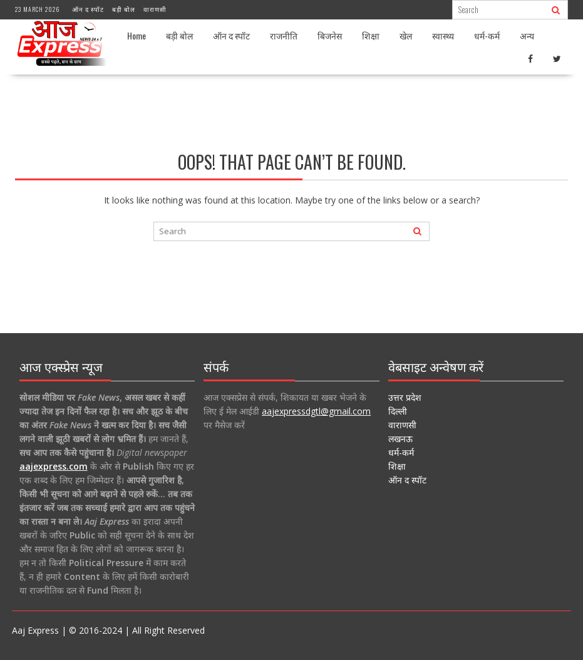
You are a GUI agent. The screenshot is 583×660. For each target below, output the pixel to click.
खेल (406, 35)
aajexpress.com (53, 466)
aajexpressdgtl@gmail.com (316, 411)
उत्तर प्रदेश (404, 397)
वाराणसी (155, 9)
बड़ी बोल (123, 9)
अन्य (527, 35)
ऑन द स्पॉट (88, 9)
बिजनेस (329, 35)
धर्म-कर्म (487, 35)
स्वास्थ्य (443, 35)
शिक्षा (370, 35)
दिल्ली (397, 411)
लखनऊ (400, 439)
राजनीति (283, 35)
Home (136, 35)
